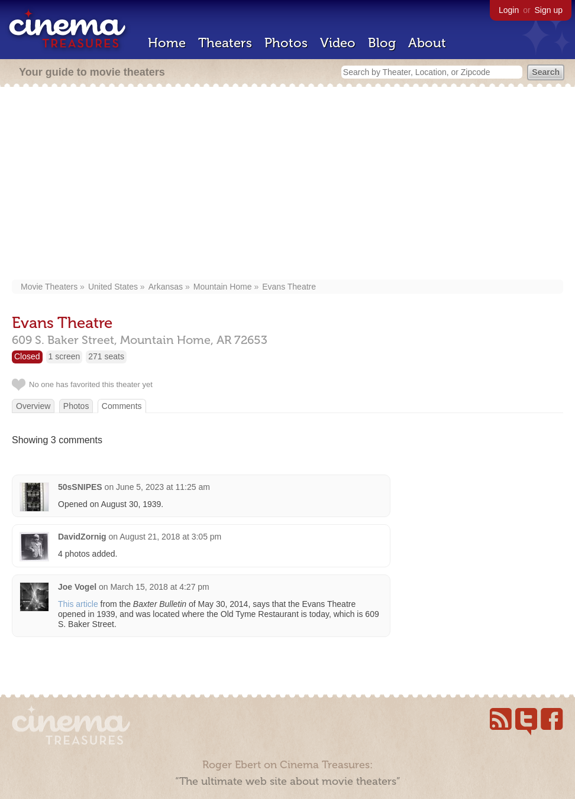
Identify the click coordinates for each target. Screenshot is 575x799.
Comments (122, 406)
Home (167, 43)
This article (78, 604)
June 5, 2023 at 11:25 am (163, 487)
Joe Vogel (77, 587)
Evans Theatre (289, 286)
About (427, 43)
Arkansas (165, 286)
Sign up (549, 10)
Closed (27, 356)
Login (509, 10)
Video (338, 43)
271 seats (106, 356)
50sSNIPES (80, 487)
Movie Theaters (49, 286)
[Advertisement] (287, 184)
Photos (286, 43)
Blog (382, 43)
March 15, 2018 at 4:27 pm (159, 587)
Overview (33, 406)
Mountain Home (222, 286)
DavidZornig (82, 536)
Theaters (225, 43)
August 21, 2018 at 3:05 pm (170, 536)
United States (113, 286)
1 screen (64, 356)
